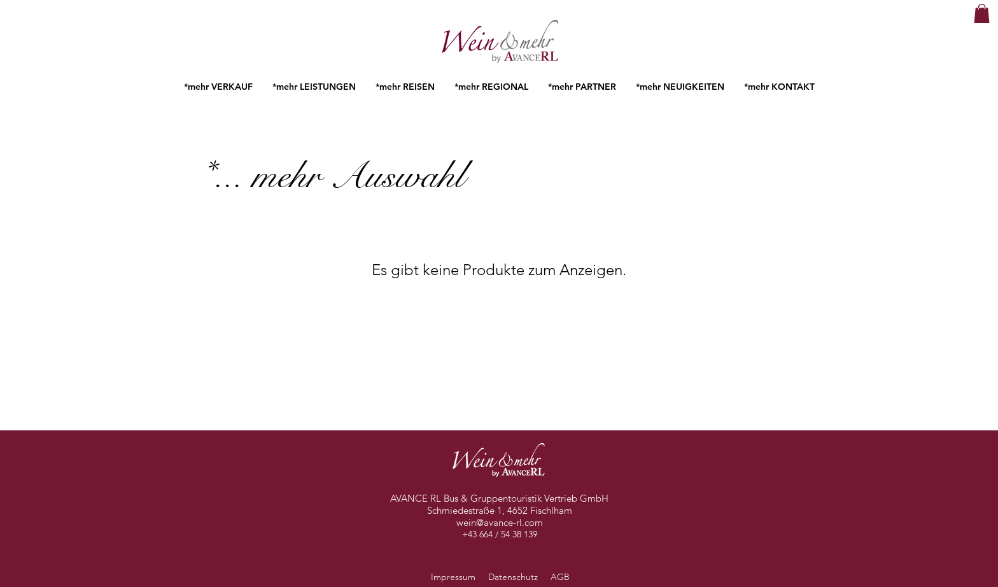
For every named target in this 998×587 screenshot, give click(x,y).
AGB (559, 577)
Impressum (453, 577)
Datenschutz (514, 577)
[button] (982, 13)
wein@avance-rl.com (499, 522)
